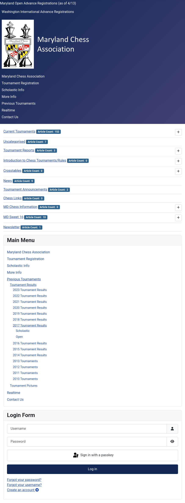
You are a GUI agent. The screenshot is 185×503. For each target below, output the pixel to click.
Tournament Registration (20, 83)
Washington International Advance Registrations (38, 12)
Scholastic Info (13, 90)
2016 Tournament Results (30, 343)
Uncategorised (14, 142)
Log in (92, 469)
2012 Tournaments (25, 367)
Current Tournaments (19, 131)
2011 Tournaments (25, 373)
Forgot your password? (24, 480)
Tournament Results (23, 285)
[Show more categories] (178, 132)
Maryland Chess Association (23, 76)
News (7, 181)
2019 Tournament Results (30, 313)
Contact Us (10, 117)
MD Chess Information (20, 207)
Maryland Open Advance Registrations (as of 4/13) (38, 3)
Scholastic (23, 331)
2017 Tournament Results (30, 325)
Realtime (8, 110)
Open (19, 336)
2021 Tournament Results (30, 301)
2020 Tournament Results (30, 307)
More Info (9, 97)
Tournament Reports (18, 150)
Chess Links (12, 198)
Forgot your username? (24, 485)
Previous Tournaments (19, 103)
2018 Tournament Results (30, 319)
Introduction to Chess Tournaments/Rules (34, 160)
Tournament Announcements (25, 189)
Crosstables (12, 171)
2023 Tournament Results (30, 290)
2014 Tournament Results (30, 355)
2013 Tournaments (25, 361)
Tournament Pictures (23, 385)
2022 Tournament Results (30, 296)
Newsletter (11, 227)
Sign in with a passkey (93, 455)
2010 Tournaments (25, 379)
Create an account (23, 490)
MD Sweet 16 (13, 217)
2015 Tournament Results (30, 349)
